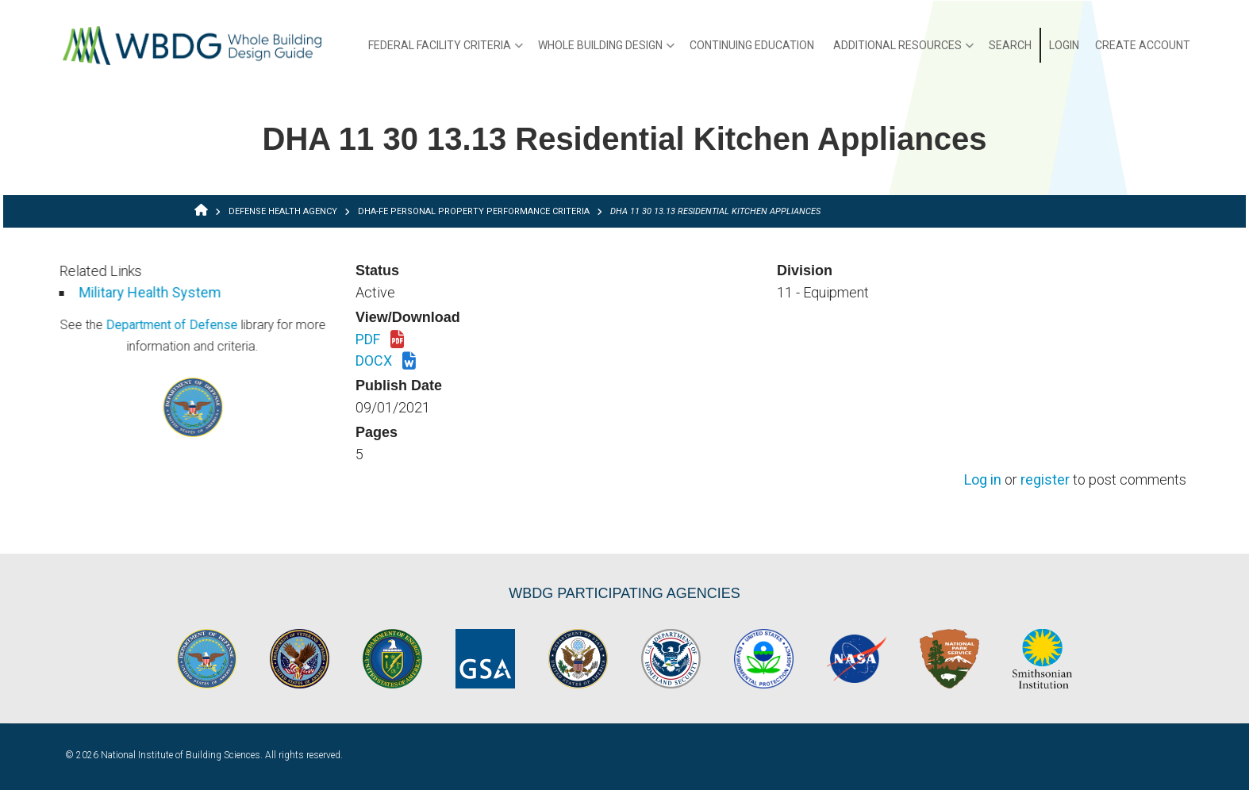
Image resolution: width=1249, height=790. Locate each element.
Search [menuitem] (1010, 45)
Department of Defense (126, 324)
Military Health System (105, 292)
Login (1064, 45)
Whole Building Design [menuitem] (606, 51)
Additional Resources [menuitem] (903, 51)
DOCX (385, 361)
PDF (379, 340)
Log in (982, 480)
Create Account (1142, 45)
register (1045, 480)
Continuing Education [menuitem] (752, 45)
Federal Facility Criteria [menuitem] (445, 51)
